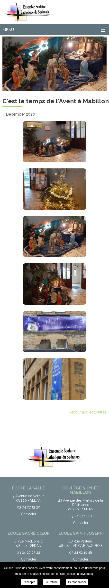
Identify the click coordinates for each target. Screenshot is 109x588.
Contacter (28, 514)
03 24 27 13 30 (28, 507)
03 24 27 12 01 (80, 516)
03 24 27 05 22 (28, 552)
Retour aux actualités (88, 412)
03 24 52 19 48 (80, 552)
